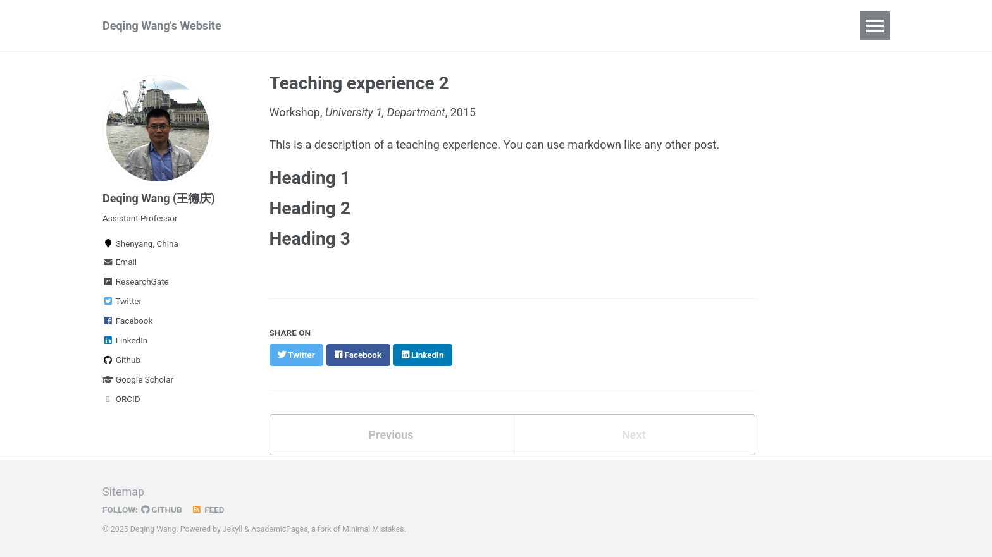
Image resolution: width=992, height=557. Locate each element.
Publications (351, 25)
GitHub (161, 508)
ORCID (121, 399)
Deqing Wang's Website (161, 25)
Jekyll (233, 527)
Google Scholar (137, 379)
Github (121, 360)
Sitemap (123, 490)
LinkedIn (124, 340)
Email (119, 262)
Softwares (431, 25)
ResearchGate (135, 281)
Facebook (127, 320)
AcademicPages (279, 527)
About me (591, 25)
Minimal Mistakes (373, 527)
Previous (390, 434)
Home (282, 25)
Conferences (511, 25)
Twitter (122, 301)
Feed (208, 508)
